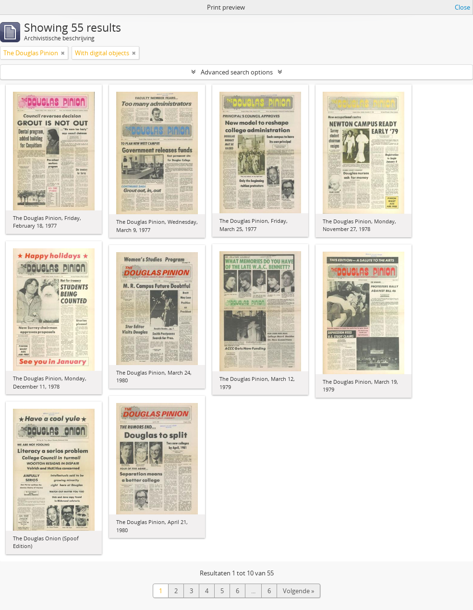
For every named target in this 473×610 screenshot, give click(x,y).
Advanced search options (237, 72)
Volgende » (298, 590)
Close (462, 7)
